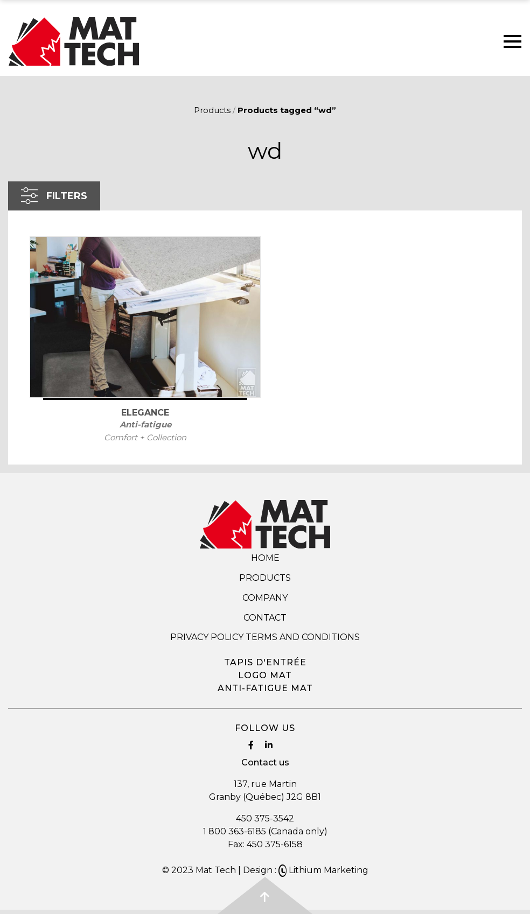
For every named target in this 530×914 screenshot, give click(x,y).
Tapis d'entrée (265, 662)
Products (212, 110)
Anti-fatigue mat (265, 688)
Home (265, 558)
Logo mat (265, 675)
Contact (265, 618)
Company (265, 598)
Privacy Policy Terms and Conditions (265, 637)
